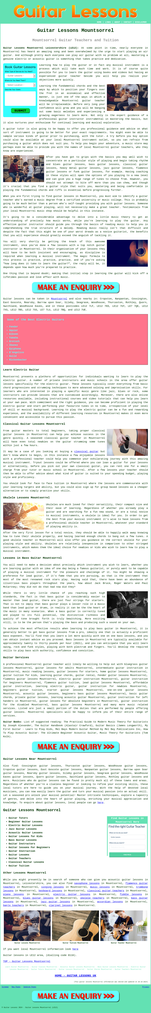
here (100, 802)
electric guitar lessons (71, 894)
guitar (86, 100)
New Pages (16, 987)
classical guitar (86, 451)
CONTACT (128, 22)
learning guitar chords (56, 675)
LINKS (108, 22)
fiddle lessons (131, 894)
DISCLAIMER (140, 22)
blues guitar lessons (38, 898)
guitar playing (74, 799)
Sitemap (5, 987)
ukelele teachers (92, 898)
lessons (86, 384)
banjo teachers (13, 905)
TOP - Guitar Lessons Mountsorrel (26, 961)
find (15, 765)
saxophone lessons (87, 883)
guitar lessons (63, 196)
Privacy (145, 987)
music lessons (100, 887)
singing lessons (52, 887)
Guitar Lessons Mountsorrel (32, 810)
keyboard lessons (50, 890)
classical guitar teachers (105, 890)
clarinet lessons (60, 905)
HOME (99, 22)
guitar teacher (53, 664)
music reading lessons (38, 671)
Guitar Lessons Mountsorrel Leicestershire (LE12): (41, 48)
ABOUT (117, 22)
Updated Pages (29, 987)
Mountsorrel (59, 298)
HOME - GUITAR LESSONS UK (75, 975)
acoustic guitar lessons (41, 693)
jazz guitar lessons (55, 901)
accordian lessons (110, 901)
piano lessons (13, 894)
